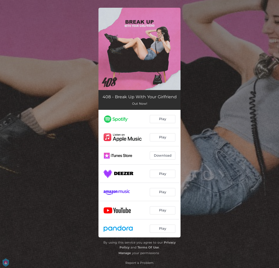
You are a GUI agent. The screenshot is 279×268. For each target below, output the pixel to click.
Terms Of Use (148, 247)
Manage (124, 253)
